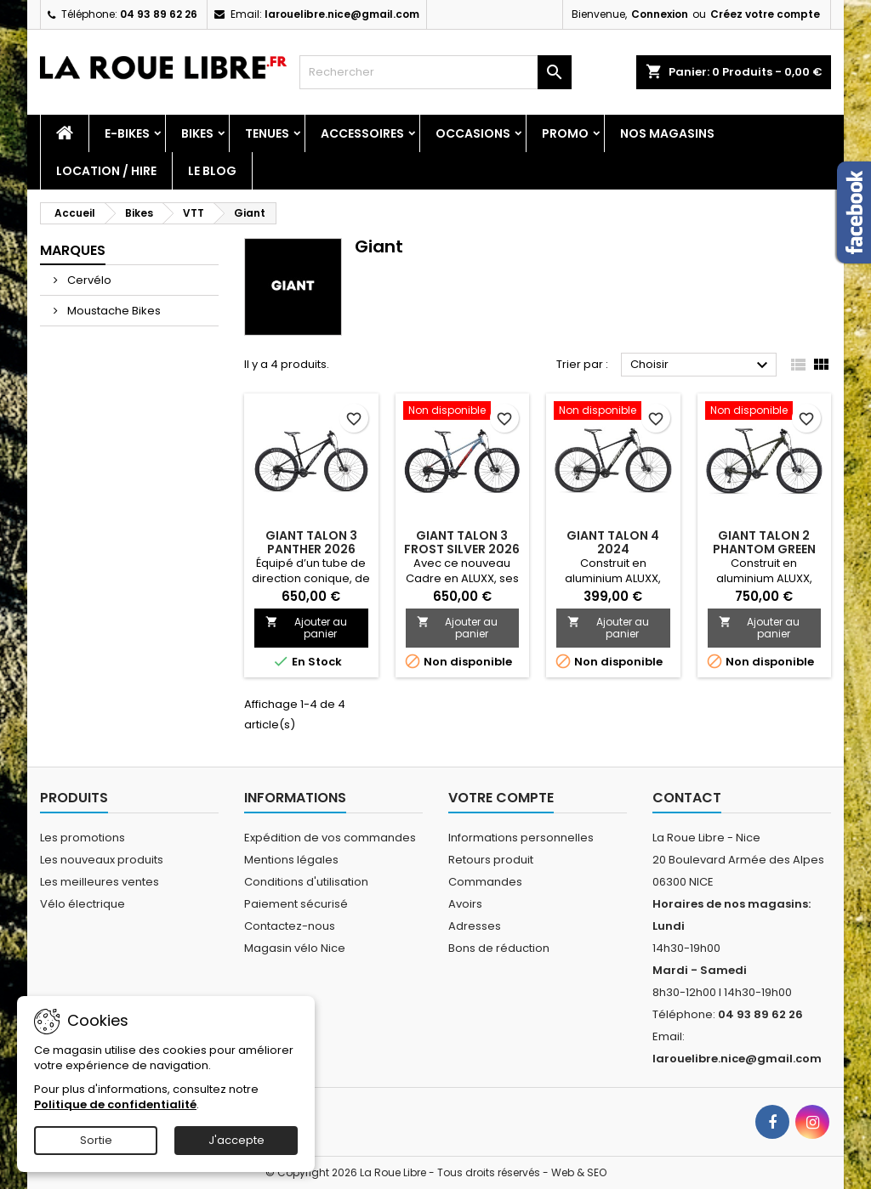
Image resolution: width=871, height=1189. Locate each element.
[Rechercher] (435, 72)
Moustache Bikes (113, 311)
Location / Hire (106, 170)
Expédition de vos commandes (330, 837)
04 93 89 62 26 (158, 14)
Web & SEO (578, 1172)
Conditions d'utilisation (306, 882)
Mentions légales (291, 860)
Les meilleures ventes (99, 882)
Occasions (473, 133)
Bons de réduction (498, 948)
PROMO (565, 133)
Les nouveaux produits (101, 860)
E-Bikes (127, 133)
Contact (686, 797)
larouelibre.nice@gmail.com (342, 14)
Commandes (485, 882)
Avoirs (465, 904)
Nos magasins (667, 133)
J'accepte (236, 1140)
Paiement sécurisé (296, 904)
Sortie (96, 1140)
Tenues (267, 133)
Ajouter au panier (306, 627)
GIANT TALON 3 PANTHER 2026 (311, 542)
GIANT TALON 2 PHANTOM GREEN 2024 (764, 549)
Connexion (659, 14)
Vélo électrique (82, 904)
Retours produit (490, 860)
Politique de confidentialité (115, 1104)
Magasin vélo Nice (294, 948)
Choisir (701, 365)
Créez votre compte (765, 14)
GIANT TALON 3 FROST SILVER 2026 (462, 542)
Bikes (197, 133)
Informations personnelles (521, 837)
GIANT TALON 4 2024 (612, 542)
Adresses (474, 926)
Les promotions (82, 837)
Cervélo (88, 280)
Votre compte (501, 797)
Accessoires (362, 133)
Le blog (212, 170)
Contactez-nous (289, 926)
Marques (72, 250)
